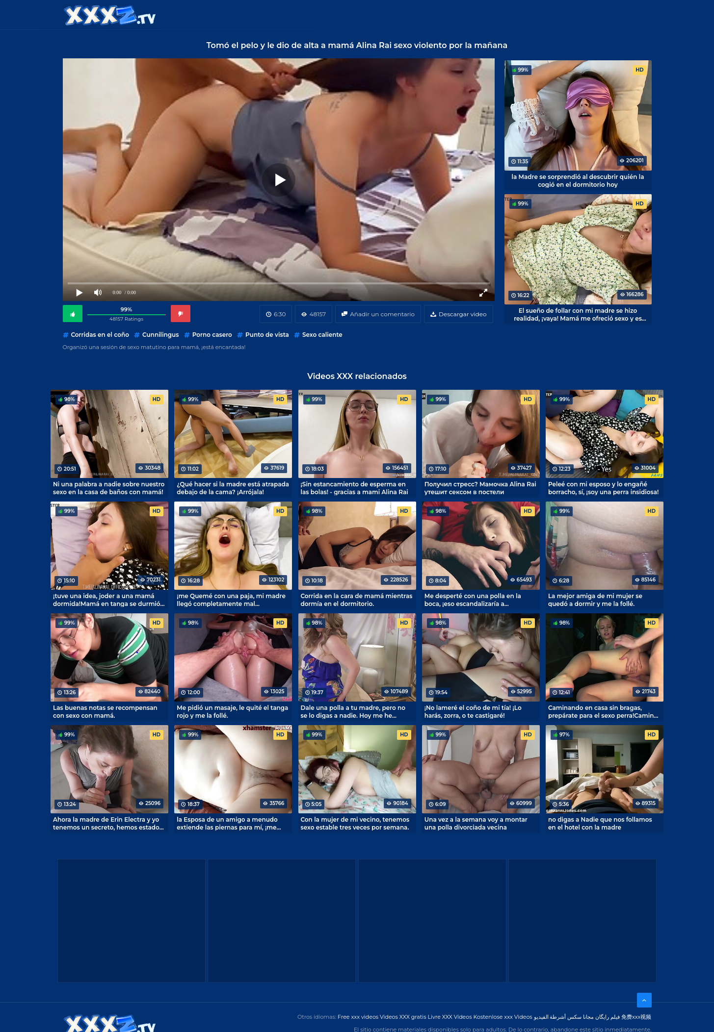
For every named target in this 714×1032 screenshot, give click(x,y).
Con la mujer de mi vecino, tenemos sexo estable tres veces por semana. (355, 823)
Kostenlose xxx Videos (502, 1016)
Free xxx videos (358, 1016)
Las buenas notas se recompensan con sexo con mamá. (105, 711)
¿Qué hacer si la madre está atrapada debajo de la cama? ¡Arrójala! (233, 487)
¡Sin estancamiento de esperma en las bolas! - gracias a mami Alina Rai (354, 487)
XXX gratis (407, 14)
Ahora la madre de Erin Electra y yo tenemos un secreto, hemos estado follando (106, 823)
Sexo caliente (322, 334)
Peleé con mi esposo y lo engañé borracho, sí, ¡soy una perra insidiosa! (603, 487)
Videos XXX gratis (403, 1016)
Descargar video (462, 314)
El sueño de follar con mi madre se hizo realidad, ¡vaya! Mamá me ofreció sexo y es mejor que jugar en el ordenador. (578, 314)
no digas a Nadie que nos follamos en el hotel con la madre (600, 823)
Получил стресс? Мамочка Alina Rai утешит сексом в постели (480, 487)
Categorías (252, 14)
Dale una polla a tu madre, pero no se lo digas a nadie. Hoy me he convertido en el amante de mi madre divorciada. (353, 711)
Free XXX (358, 14)
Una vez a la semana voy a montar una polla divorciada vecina (476, 823)
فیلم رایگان (607, 1016)
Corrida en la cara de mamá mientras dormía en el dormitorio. (357, 599)
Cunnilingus (160, 334)
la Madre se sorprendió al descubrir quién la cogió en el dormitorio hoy (578, 180)
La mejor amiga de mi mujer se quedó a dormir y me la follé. (595, 599)
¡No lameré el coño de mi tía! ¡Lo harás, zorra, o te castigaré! (473, 711)
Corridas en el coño (100, 334)
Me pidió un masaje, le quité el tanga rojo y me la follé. (232, 711)
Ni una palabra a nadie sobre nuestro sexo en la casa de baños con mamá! (108, 487)
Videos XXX (308, 14)
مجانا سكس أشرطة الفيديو (564, 1016)
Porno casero (212, 334)
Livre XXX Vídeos (449, 1016)
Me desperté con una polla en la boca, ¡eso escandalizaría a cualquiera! (472, 599)
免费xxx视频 (636, 1016)
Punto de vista (267, 334)
